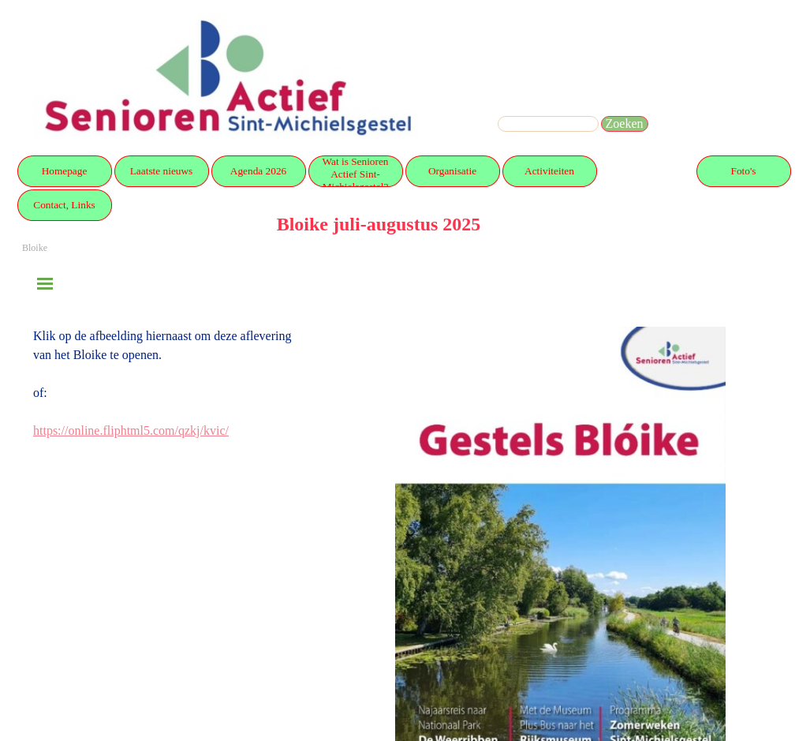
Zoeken (625, 123)
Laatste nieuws (161, 171)
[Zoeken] (548, 124)
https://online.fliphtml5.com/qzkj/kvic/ (131, 430)
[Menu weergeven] (45, 283)
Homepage (65, 171)
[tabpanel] (198, 383)
